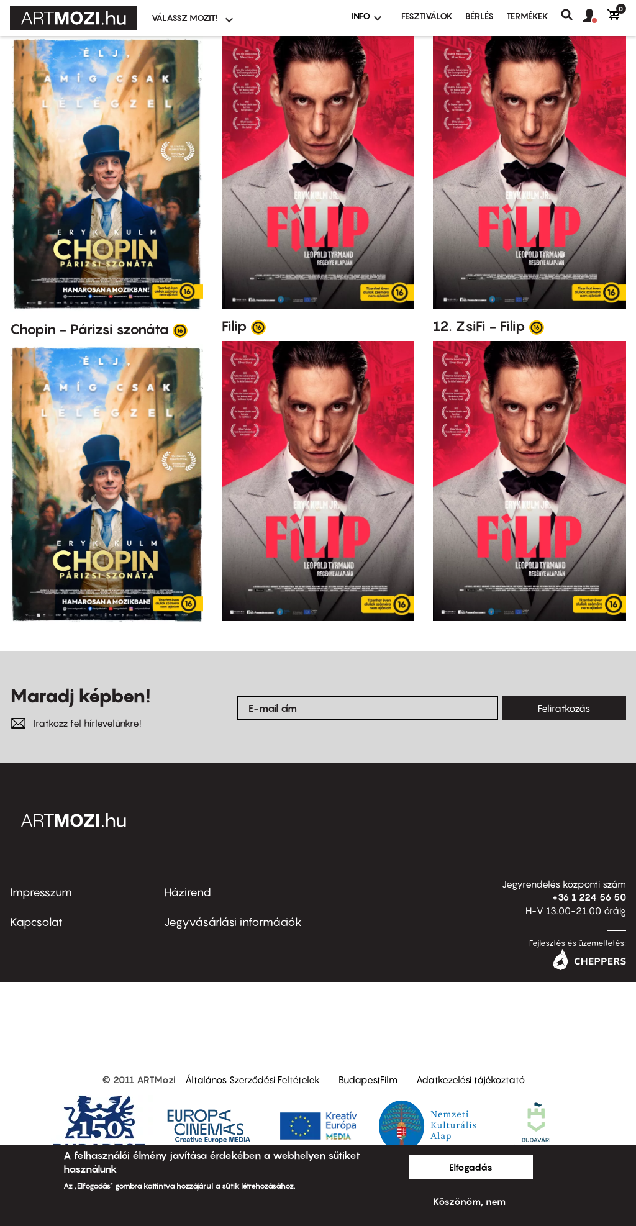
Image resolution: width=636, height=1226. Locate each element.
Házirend (187, 892)
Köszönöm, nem (469, 1201)
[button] (595, 16)
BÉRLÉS (479, 16)
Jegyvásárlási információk (233, 922)
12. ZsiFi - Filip (479, 326)
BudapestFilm (368, 1079)
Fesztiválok (427, 16)
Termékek (527, 16)
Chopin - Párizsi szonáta (89, 329)
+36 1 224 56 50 (589, 896)
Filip (234, 326)
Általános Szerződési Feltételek (252, 1079)
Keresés (572, 15)
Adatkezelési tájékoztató (470, 1079)
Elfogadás (471, 1167)
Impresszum (41, 892)
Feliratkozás (564, 708)
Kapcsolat (36, 922)
